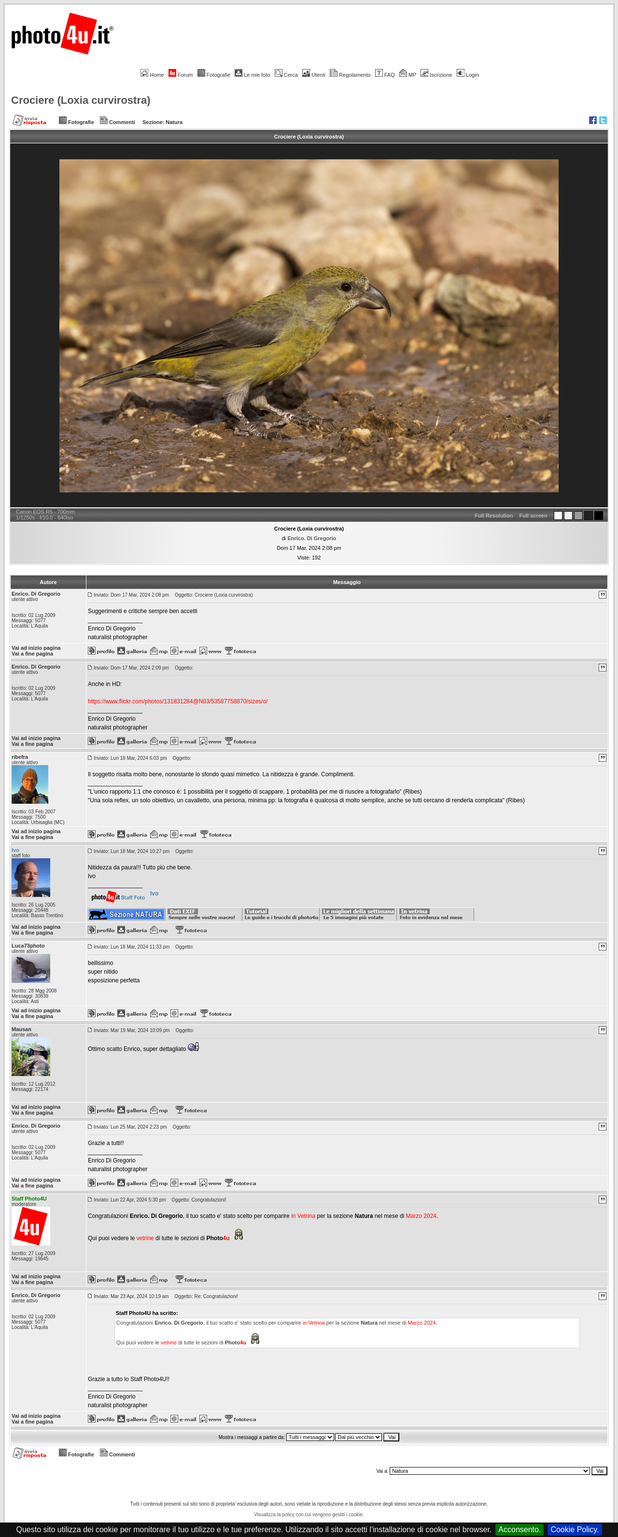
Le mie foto (252, 75)
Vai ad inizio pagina (36, 648)
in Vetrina (304, 1216)
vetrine (145, 1238)
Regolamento (350, 75)
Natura (174, 122)
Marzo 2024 (421, 1216)
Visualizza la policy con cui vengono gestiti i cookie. (309, 1514)
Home (152, 75)
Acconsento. (519, 1529)
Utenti (313, 75)
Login (468, 75)
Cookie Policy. (574, 1529)
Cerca (286, 75)
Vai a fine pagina (32, 654)
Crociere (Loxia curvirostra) (81, 100)
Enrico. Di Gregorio (311, 538)
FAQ (385, 75)
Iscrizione (436, 75)
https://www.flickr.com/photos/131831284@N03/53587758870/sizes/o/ (177, 701)
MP (407, 75)
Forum (181, 75)
